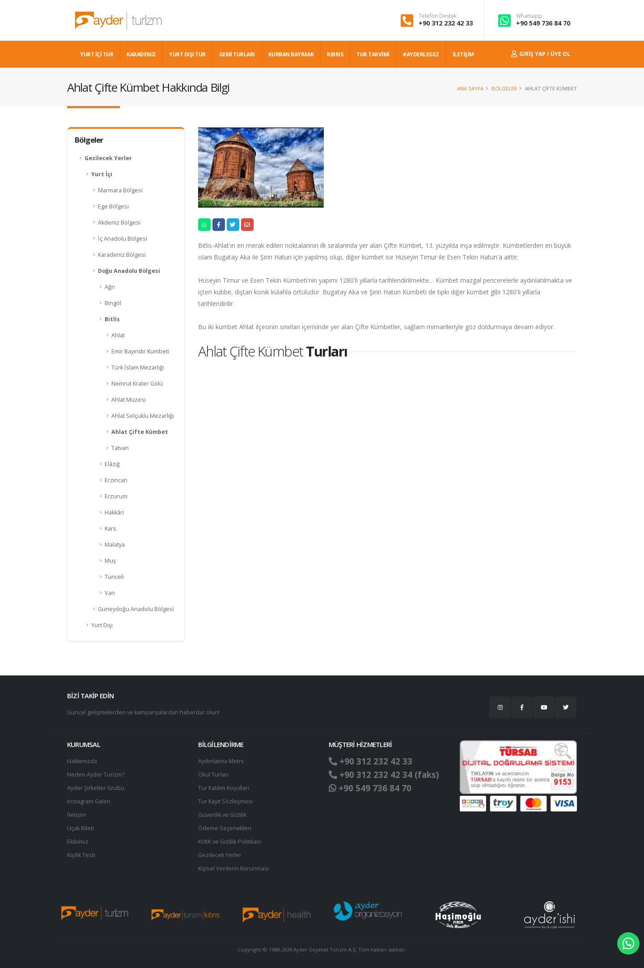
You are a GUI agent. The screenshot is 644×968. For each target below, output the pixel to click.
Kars (110, 528)
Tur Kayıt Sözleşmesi (225, 801)
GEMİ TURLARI (237, 54)
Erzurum (116, 496)
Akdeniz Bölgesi (119, 222)
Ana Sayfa (470, 88)
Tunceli (114, 577)
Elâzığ (112, 464)
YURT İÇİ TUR (96, 54)
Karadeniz (141, 54)
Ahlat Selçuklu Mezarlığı (142, 416)
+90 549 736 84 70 (543, 23)
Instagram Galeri (88, 801)
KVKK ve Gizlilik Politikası (229, 841)
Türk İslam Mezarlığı (137, 367)
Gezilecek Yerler (108, 158)
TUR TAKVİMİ (373, 54)
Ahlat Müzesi (128, 399)
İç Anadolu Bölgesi (122, 238)
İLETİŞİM (463, 54)
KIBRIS (335, 54)
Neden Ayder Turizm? (96, 774)
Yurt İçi (101, 174)
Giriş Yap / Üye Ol (540, 54)
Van (110, 593)
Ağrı (110, 287)
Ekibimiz (78, 841)
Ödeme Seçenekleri (224, 828)
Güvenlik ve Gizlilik (222, 815)
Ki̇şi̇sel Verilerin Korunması (233, 868)
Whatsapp (529, 16)
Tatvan (120, 448)
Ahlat (118, 335)
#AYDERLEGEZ (420, 54)
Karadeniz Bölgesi (122, 255)
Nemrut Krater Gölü (137, 383)
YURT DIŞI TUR (187, 54)
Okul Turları (213, 774)
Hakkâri (114, 512)
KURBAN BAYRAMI (291, 54)
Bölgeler (504, 88)
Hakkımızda (82, 761)
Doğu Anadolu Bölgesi (129, 271)
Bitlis (112, 319)
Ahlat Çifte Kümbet (139, 432)
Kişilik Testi (81, 855)
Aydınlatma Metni (221, 761)
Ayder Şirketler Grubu (95, 788)
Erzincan (116, 480)
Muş (110, 561)
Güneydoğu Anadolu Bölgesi (136, 609)
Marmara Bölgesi (120, 190)
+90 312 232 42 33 (446, 23)
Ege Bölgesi (113, 206)
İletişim (76, 815)
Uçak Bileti (80, 828)
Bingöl (113, 303)
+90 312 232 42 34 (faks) (384, 775)
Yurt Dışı (102, 625)
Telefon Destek (438, 16)
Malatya (115, 544)
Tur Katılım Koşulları (223, 788)
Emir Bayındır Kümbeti (140, 351)
